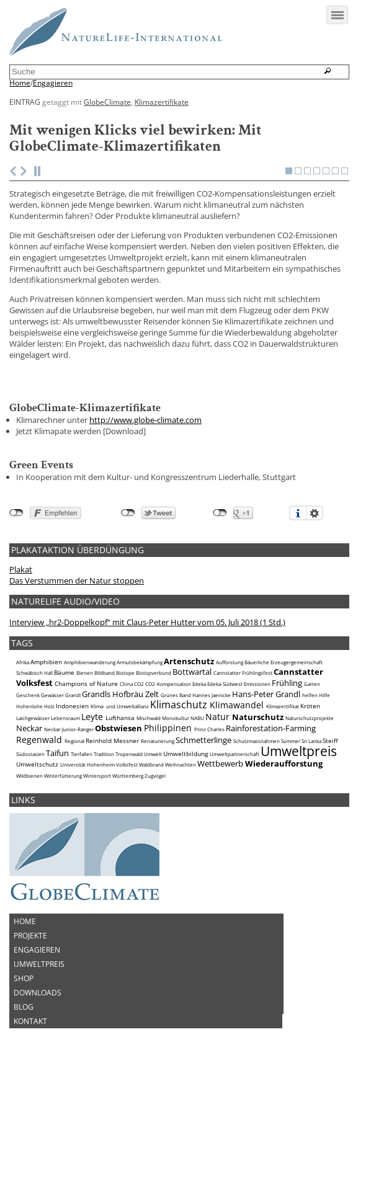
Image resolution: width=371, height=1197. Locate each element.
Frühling (287, 770)
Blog (24, 1095)
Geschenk (28, 783)
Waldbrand (151, 853)
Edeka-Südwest (225, 772)
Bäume (64, 760)
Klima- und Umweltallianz (120, 794)
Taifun (57, 841)
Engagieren (53, 83)
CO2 (139, 772)
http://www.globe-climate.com (145, 508)
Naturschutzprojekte (309, 806)
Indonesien (72, 794)
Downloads (37, 1080)
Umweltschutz (37, 852)
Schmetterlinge (203, 828)
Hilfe (324, 783)
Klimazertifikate (162, 102)
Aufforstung (229, 750)
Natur (217, 805)
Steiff (330, 828)
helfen (310, 783)
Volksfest (127, 853)
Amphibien (46, 749)
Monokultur (175, 806)
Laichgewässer (33, 806)
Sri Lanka (311, 829)
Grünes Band (176, 783)
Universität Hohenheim (87, 853)
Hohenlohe (29, 794)
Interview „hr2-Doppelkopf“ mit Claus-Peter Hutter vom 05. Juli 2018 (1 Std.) (147, 710)
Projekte (30, 1023)
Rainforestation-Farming (271, 816)
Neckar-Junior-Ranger (69, 817)
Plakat (20, 657)
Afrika (22, 750)
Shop (24, 1066)
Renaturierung (157, 829)
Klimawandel (237, 793)
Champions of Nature (86, 771)
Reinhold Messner (112, 828)
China (126, 772)
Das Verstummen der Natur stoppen (76, 668)
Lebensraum (65, 806)
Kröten (310, 794)
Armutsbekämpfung (140, 750)
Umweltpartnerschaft (234, 842)
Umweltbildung (185, 841)
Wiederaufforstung (284, 851)
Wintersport (97, 864)
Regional (74, 829)
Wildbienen (29, 864)
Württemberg (127, 864)
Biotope (125, 761)
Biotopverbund (153, 761)
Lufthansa (120, 805)
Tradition (104, 842)
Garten (312, 772)
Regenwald (39, 828)
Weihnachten (180, 853)
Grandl (73, 783)
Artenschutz (189, 749)
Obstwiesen (118, 816)
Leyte (92, 805)
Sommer (290, 829)
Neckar (29, 816)
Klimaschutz (178, 792)
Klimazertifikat (282, 794)
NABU (197, 806)
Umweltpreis (299, 839)
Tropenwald (129, 842)
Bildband (104, 761)
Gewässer (52, 783)
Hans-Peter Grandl (266, 781)
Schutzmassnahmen (256, 829)
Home (19, 83)
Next (23, 259)
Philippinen (168, 816)
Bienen (84, 761)
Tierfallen (81, 842)
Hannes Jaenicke (211, 783)
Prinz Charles (209, 817)
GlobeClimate (107, 102)
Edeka (199, 772)
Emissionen (257, 772)
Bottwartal (192, 759)
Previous (13, 259)
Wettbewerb (220, 851)
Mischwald (148, 806)
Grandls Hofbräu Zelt (120, 781)
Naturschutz (258, 805)
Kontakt (30, 1109)
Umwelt (153, 842)
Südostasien (30, 842)
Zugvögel (155, 864)
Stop (39, 259)
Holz (49, 794)
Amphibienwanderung (89, 750)
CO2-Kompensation (168, 772)
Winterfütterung (63, 864)
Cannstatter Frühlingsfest (242, 761)
